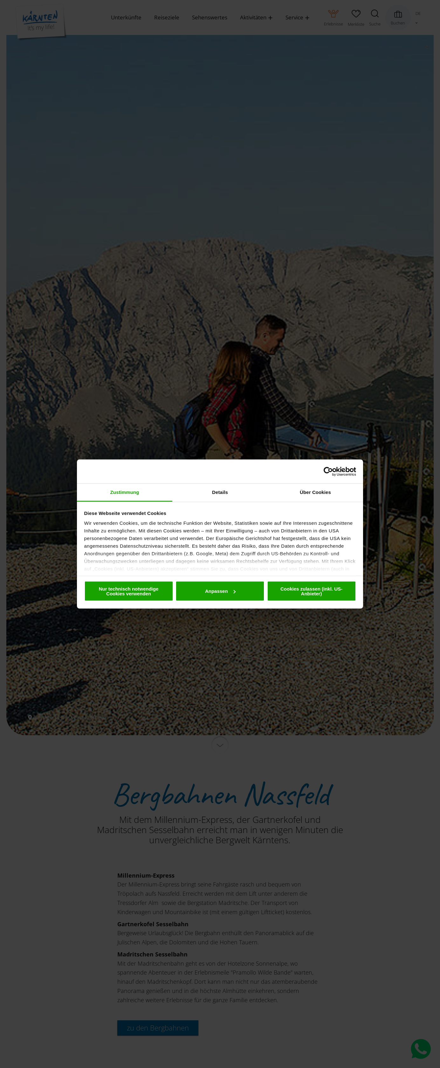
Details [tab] (220, 492)
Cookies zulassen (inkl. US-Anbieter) (311, 591)
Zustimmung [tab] (124, 492)
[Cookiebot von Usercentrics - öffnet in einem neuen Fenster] (328, 471)
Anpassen (220, 591)
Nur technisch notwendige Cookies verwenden (129, 591)
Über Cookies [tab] (315, 492)
